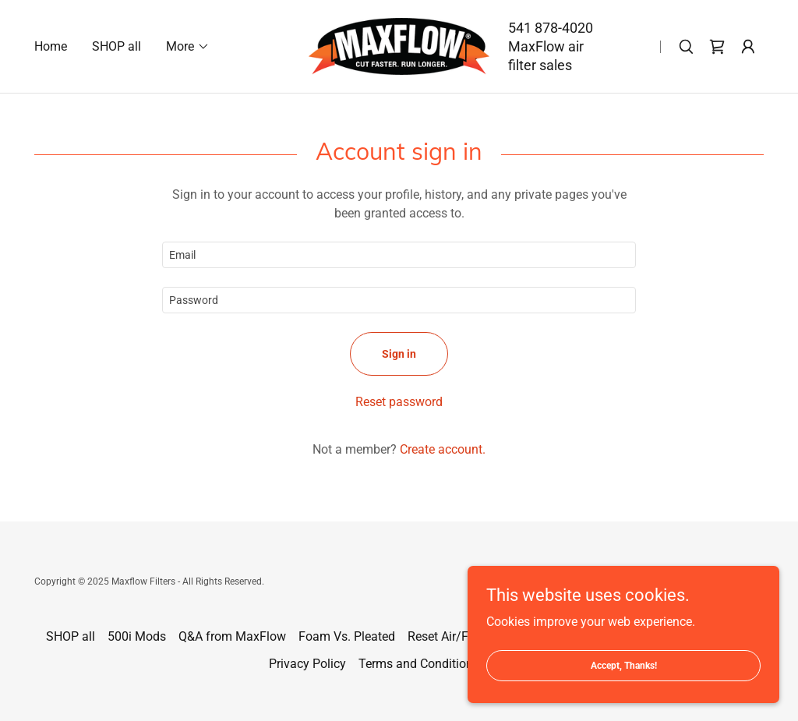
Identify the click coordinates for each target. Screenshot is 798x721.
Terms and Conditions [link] (418, 663)
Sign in (399, 354)
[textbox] (399, 255)
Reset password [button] (399, 401)
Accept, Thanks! (624, 686)
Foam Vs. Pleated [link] (346, 636)
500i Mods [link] (137, 636)
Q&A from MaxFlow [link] (232, 636)
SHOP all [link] (116, 46)
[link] (399, 45)
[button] (188, 46)
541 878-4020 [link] (550, 27)
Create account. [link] (443, 449)
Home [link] (50, 46)
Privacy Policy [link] (307, 663)
